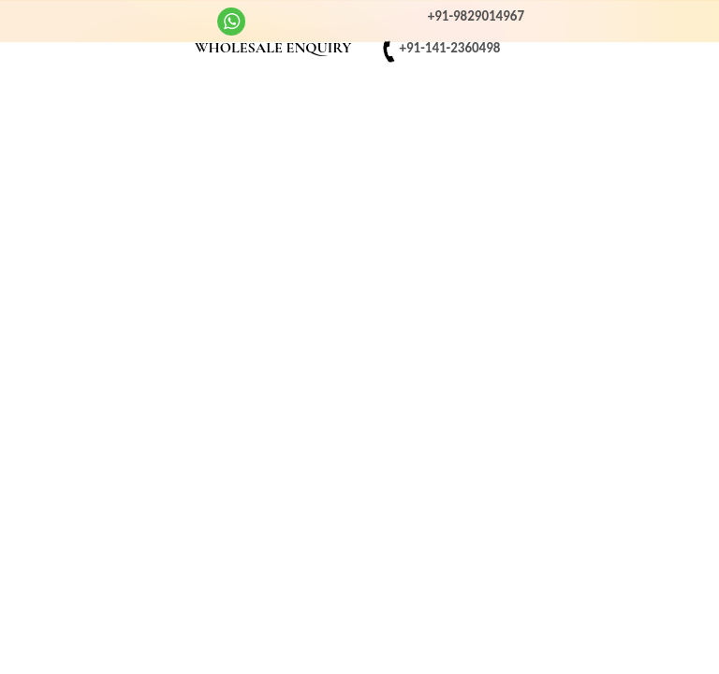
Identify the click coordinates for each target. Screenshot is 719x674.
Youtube (128, 19)
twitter (164, 19)
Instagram (92, 19)
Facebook (56, 19)
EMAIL (164, 49)
